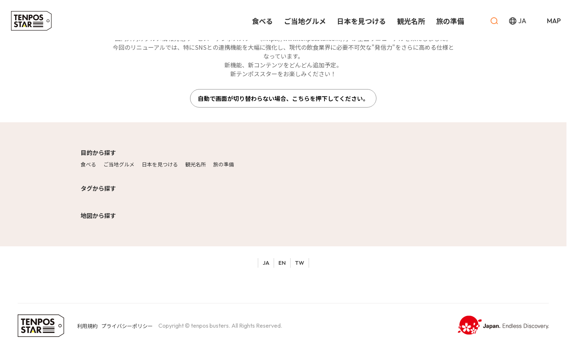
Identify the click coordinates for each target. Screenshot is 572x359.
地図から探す (98, 215)
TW (299, 262)
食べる (88, 164)
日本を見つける (160, 164)
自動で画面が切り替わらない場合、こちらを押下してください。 (283, 98)
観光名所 (195, 164)
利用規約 (87, 326)
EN (282, 262)
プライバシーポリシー (127, 326)
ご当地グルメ (118, 164)
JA (266, 262)
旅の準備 (223, 164)
